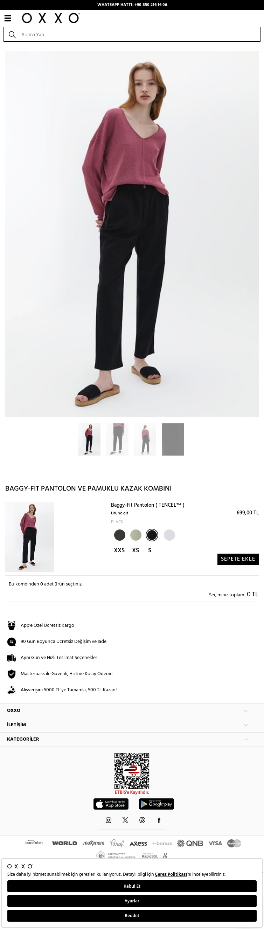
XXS (119, 551)
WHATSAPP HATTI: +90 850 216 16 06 (132, 4)
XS (135, 551)
